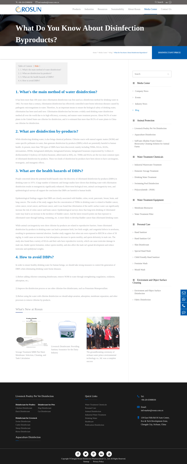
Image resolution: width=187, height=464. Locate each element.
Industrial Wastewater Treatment (148, 165)
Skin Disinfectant (142, 245)
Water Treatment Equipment (148, 200)
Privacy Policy (98, 462)
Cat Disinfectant (44, 411)
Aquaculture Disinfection (145, 134)
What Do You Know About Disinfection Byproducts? (130, 53)
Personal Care (141, 224)
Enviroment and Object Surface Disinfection (148, 292)
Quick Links (91, 396)
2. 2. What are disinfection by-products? (35, 73)
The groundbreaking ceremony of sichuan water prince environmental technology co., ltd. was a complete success (101, 356)
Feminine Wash (141, 263)
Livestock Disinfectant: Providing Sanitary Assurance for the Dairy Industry (65, 349)
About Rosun (134, 9)
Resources (102, 9)
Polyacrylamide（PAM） (145, 190)
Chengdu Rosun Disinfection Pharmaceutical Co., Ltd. (90, 459)
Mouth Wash (140, 270)
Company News (140, 91)
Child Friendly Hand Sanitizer (147, 257)
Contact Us (166, 9)
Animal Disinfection (93, 411)
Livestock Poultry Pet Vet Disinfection (151, 128)
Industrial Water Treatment (95, 415)
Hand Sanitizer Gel (143, 238)
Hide (37, 66)
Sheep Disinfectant (23, 428)
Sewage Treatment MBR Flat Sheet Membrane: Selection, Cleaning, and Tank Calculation (31, 355)
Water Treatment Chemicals (148, 157)
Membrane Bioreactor (144, 208)
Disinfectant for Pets (46, 405)
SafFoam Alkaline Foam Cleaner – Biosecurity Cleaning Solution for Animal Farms (152, 144)
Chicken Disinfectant (24, 408)
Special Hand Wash (143, 251)
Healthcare (89, 421)
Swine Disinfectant (23, 421)
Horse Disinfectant (23, 431)
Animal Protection (143, 120)
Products (77, 9)
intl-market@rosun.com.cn (47, 2)
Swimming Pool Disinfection (147, 183)
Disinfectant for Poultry (25, 405)
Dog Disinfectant (44, 408)
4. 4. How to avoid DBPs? (29, 80)
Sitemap (86, 462)
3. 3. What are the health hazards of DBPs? (36, 77)
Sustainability (117, 9)
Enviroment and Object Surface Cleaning (150, 281)
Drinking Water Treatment (145, 177)
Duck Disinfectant (23, 411)
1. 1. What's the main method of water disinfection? (39, 70)
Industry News (140, 103)
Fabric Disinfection (143, 300)
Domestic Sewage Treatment (146, 171)
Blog (110, 53)
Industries (89, 9)
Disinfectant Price (169, 52)
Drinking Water (91, 418)
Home (95, 53)
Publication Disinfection (94, 425)
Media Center (150, 9)
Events (137, 97)
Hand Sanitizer (141, 232)
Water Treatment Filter (144, 214)
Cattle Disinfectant (23, 425)
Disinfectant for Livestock (26, 418)
